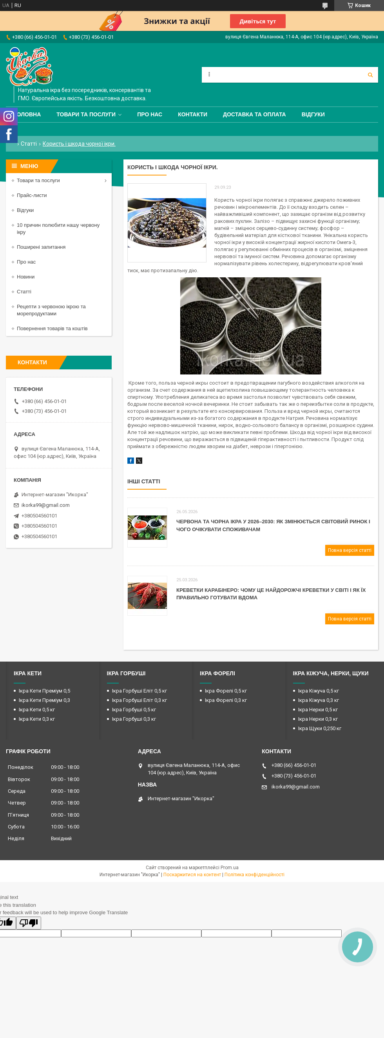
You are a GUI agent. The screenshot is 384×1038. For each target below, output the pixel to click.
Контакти (192, 114)
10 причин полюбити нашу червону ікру (58, 228)
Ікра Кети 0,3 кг (37, 719)
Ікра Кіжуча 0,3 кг (318, 700)
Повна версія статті (349, 550)
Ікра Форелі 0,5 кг (226, 691)
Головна (27, 114)
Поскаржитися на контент (192, 874)
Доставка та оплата (254, 114)
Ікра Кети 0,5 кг (37, 709)
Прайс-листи (32, 195)
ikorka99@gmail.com (46, 505)
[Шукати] (370, 75)
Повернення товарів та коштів (52, 328)
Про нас (149, 114)
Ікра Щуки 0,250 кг (319, 728)
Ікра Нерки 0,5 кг (318, 709)
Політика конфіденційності (254, 874)
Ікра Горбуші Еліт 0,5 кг (139, 691)
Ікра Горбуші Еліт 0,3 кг (139, 700)
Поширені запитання (41, 247)
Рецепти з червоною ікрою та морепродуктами (51, 310)
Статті (29, 144)
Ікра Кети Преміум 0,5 (44, 691)
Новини (25, 277)
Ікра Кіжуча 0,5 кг (318, 691)
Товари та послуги (86, 114)
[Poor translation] (28, 923)
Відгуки (313, 114)
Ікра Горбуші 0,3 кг (134, 719)
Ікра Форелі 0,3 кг (226, 700)
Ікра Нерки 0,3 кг (318, 719)
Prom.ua (230, 867)
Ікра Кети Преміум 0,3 (44, 700)
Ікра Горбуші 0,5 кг (134, 709)
